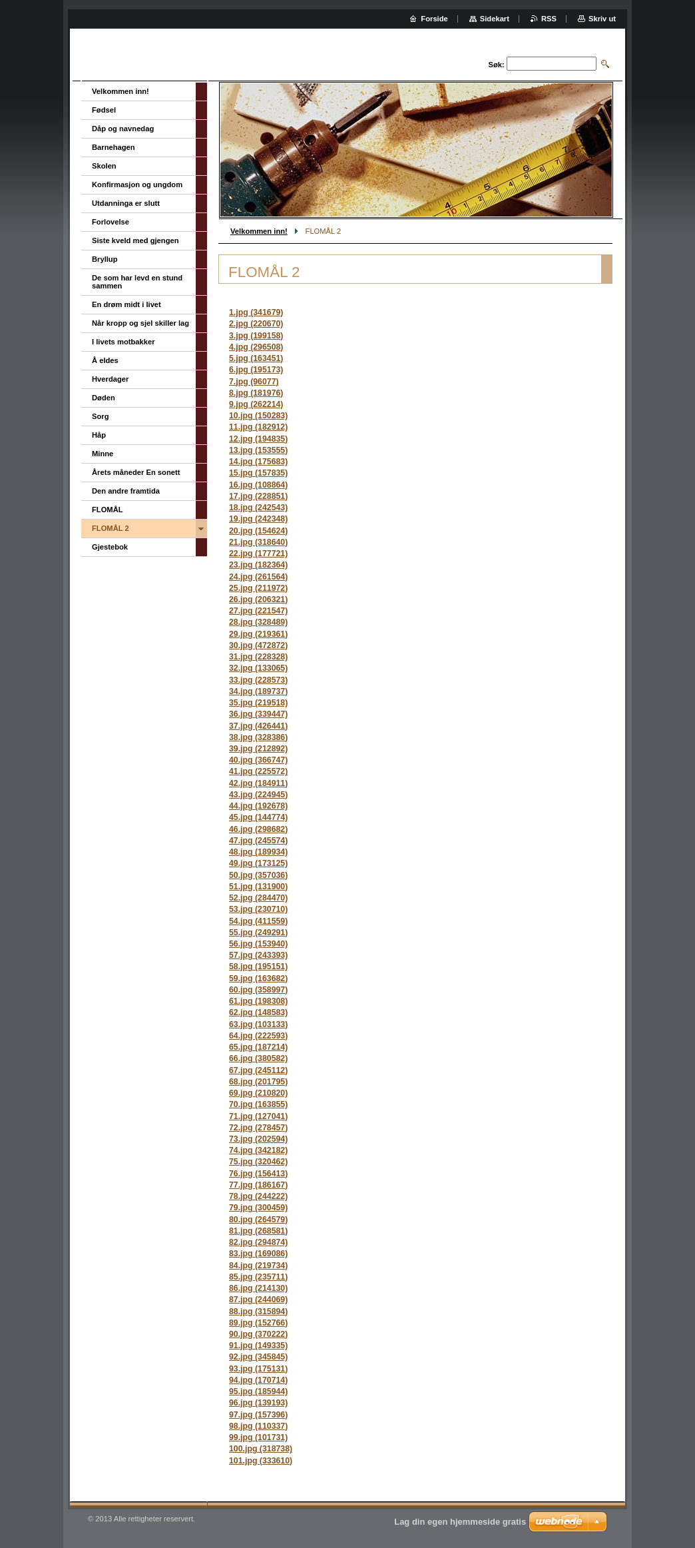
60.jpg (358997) (258, 989)
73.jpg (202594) (258, 1139)
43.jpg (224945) (258, 794)
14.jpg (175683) (258, 461)
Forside (434, 19)
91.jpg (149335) (258, 1345)
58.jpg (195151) (258, 966)
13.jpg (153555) (258, 450)
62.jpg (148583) (258, 1012)
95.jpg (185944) (258, 1391)
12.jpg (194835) (258, 439)
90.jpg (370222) (258, 1334)
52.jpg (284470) (258, 898)
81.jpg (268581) (258, 1231)
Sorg (100, 416)
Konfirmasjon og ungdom (137, 185)
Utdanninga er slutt (126, 203)
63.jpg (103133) (258, 1024)
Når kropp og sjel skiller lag (140, 323)
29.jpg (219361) (258, 634)
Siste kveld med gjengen (135, 240)
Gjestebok (110, 547)
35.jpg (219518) (258, 702)
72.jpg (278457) (258, 1127)
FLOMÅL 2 (110, 528)
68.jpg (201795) (258, 1081)
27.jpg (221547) (258, 610)
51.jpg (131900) (258, 886)
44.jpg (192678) (258, 806)
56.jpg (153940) (258, 944)
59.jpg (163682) (258, 978)
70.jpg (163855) (258, 1104)
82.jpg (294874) (258, 1242)
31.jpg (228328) (258, 656)
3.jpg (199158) (256, 335)
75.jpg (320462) (258, 1161)
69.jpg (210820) (258, 1093)
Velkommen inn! (259, 231)
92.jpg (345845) (258, 1356)
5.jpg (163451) (256, 358)
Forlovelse (110, 222)
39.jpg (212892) (258, 748)
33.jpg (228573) (258, 680)
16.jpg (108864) (258, 485)
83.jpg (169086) (258, 1253)
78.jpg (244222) (258, 1196)
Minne (102, 454)
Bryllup (105, 259)
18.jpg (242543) (258, 507)
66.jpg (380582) (258, 1058)
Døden (103, 398)
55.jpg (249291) (258, 932)
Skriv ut (602, 19)
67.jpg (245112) (258, 1070)
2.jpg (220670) (256, 323)
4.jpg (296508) (256, 347)
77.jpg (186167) (258, 1185)
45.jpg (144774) (258, 817)
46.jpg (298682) (258, 829)
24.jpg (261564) (258, 576)
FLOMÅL (107, 510)
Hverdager (110, 379)
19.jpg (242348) (258, 519)
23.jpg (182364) (258, 565)
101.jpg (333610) (260, 1460)
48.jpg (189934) (258, 852)
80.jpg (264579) (258, 1219)
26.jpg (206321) (258, 599)
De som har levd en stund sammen (137, 282)
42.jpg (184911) (258, 783)
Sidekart (494, 19)
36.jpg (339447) (258, 714)
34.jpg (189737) (258, 691)
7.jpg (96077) (254, 381)
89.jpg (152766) (258, 1323)
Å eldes (105, 360)
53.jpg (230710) (258, 909)
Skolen (104, 166)
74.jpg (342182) (258, 1150)
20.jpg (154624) (258, 531)
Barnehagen (113, 147)
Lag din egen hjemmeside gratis (460, 1522)
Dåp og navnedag (123, 129)
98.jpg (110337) (258, 1426)
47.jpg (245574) (258, 840)
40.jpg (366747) (258, 760)
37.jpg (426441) (258, 726)
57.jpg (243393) (258, 955)
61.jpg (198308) (258, 1001)
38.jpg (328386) (258, 737)
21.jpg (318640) (258, 542)
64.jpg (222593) (258, 1035)
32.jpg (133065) (258, 668)
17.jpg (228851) (258, 496)
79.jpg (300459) (258, 1207)
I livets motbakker (123, 342)
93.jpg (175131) (258, 1368)
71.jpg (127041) (258, 1116)
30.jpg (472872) (258, 645)
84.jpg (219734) (258, 1265)
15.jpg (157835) (258, 473)
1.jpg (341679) (256, 312)
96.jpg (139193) (258, 1402)
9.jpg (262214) (256, 404)
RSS (549, 19)
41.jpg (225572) (258, 771)
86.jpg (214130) (258, 1288)
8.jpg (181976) (256, 393)
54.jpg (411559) (258, 921)
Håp (99, 435)
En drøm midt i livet (126, 304)
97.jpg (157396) (258, 1414)
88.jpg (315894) (258, 1311)
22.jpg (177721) (258, 553)
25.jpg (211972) (258, 588)
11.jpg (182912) (258, 427)
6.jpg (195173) (256, 369)
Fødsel (104, 110)
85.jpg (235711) (258, 1277)
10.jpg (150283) (258, 415)
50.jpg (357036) (258, 875)
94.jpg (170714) (258, 1380)
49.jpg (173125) (258, 863)
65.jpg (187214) (258, 1047)
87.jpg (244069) (258, 1299)
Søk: (497, 65)
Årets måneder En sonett (136, 472)
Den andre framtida (126, 491)
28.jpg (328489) (258, 622)
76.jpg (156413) (258, 1173)
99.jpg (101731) (258, 1437)
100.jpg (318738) (260, 1448)
